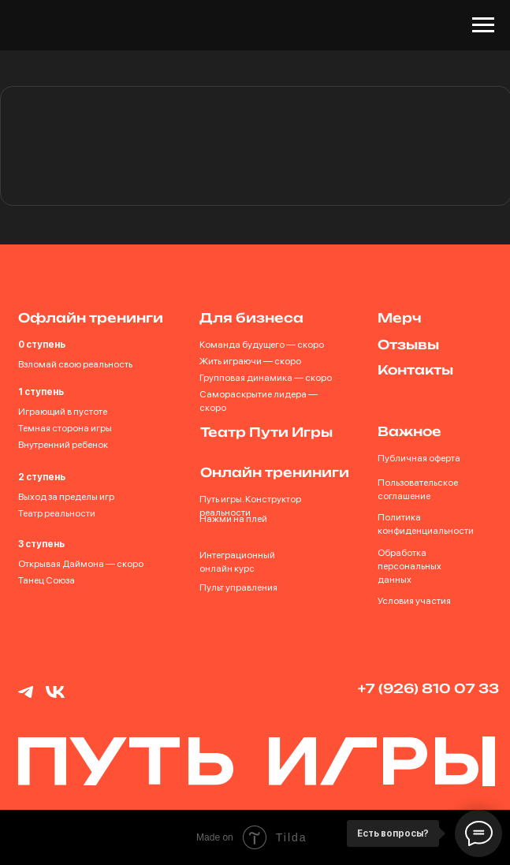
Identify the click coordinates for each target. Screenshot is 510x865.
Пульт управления (238, 587)
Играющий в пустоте (62, 411)
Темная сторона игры (65, 428)
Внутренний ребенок (63, 444)
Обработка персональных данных (409, 566)
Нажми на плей (233, 518)
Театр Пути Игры (266, 432)
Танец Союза (46, 580)
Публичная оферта (419, 458)
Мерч (400, 318)
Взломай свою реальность (75, 364)
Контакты (415, 370)
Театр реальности (56, 513)
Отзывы (408, 344)
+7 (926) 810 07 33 (428, 688)
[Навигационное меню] (483, 25)
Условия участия (414, 600)
